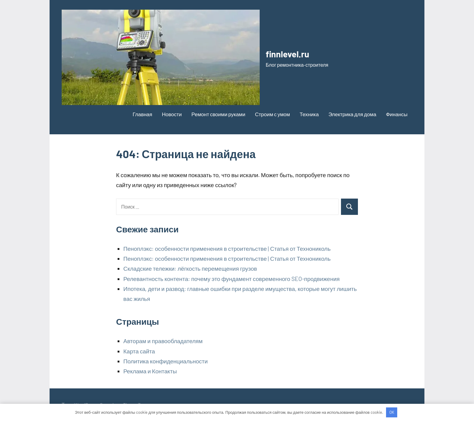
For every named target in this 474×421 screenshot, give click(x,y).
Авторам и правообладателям (163, 340)
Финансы (396, 114)
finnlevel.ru (293, 52)
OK (391, 412)
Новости (172, 114)
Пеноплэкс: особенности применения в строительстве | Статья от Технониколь (227, 248)
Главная (142, 114)
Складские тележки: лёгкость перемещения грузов (190, 268)
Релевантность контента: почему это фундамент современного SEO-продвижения (231, 278)
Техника (309, 114)
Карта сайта (139, 351)
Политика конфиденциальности (165, 361)
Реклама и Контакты (150, 371)
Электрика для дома (352, 114)
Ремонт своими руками (218, 114)
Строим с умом (272, 114)
